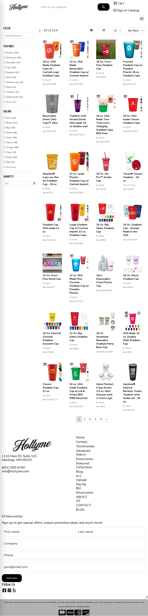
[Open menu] (142, 19)
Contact (81, 442)
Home (80, 437)
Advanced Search (83, 453)
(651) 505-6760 (13, 467)
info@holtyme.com (15, 471)
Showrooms (83, 459)
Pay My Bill (81, 486)
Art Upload (81, 478)
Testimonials (83, 446)
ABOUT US (82, 499)
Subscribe (11, 578)
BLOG (80, 510)
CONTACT (83, 505)
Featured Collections (83, 465)
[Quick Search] (67, 7)
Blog (79, 471)
